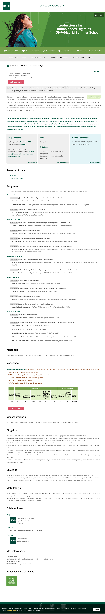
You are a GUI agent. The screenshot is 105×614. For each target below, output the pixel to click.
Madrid (23, 144)
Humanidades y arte (16, 178)
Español (100, 15)
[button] (92, 71)
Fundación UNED (26, 142)
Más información (94, 97)
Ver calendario (32, 162)
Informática (13, 176)
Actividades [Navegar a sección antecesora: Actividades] (15, 66)
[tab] (52, 6)
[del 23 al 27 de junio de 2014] (89, 51)
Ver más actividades (62, 162)
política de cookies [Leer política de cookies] (12, 610)
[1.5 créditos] (48, 51)
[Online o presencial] (30, 51)
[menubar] (52, 58)
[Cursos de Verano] (65, 51)
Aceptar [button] (96, 609)
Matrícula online (16, 81)
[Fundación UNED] (11, 51)
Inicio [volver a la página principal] (8, 65)
